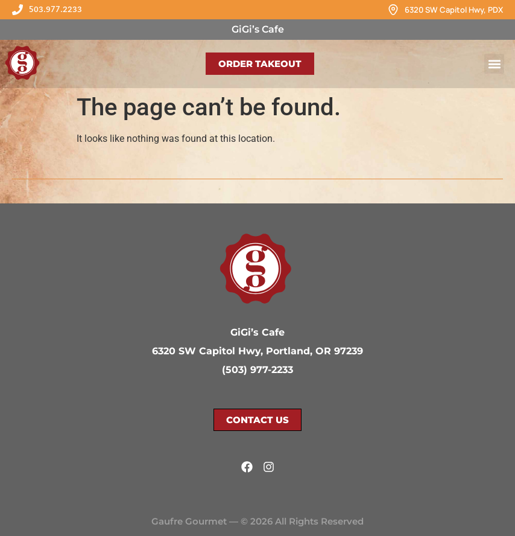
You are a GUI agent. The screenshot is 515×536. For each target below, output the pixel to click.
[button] (494, 64)
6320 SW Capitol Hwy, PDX (454, 9)
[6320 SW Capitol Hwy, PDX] (393, 9)
